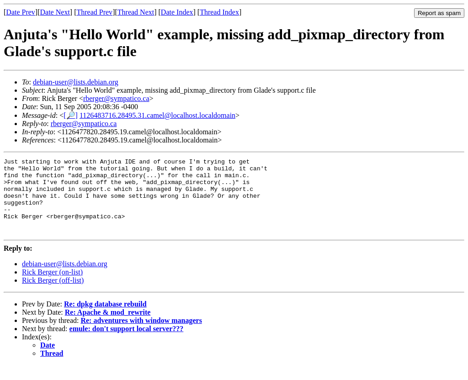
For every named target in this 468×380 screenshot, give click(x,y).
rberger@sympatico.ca (116, 98)
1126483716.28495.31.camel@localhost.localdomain (157, 115)
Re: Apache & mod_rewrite (108, 327)
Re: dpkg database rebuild (105, 319)
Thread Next (135, 12)
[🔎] (71, 115)
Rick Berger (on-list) (52, 287)
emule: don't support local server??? (126, 344)
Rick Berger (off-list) (53, 295)
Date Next (55, 12)
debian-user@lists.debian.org (75, 82)
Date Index (177, 12)
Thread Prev (94, 12)
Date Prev (20, 12)
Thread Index (219, 12)
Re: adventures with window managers (141, 335)
